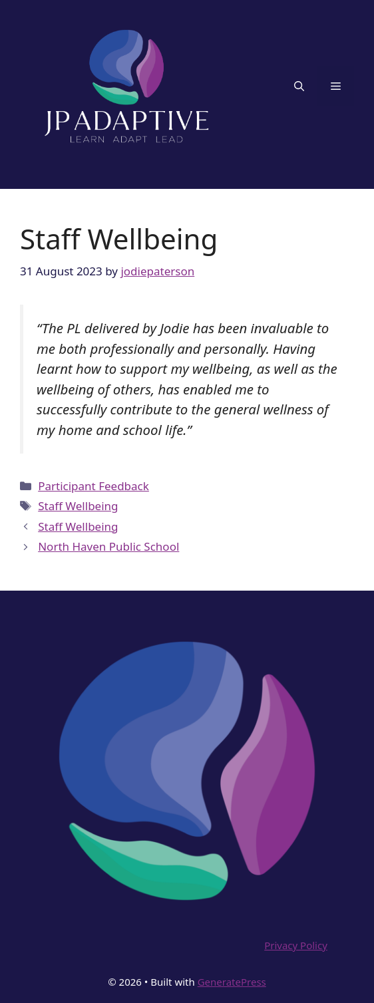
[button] (299, 86)
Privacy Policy (295, 945)
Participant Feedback (93, 486)
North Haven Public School (108, 546)
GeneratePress (232, 981)
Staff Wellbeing (78, 505)
